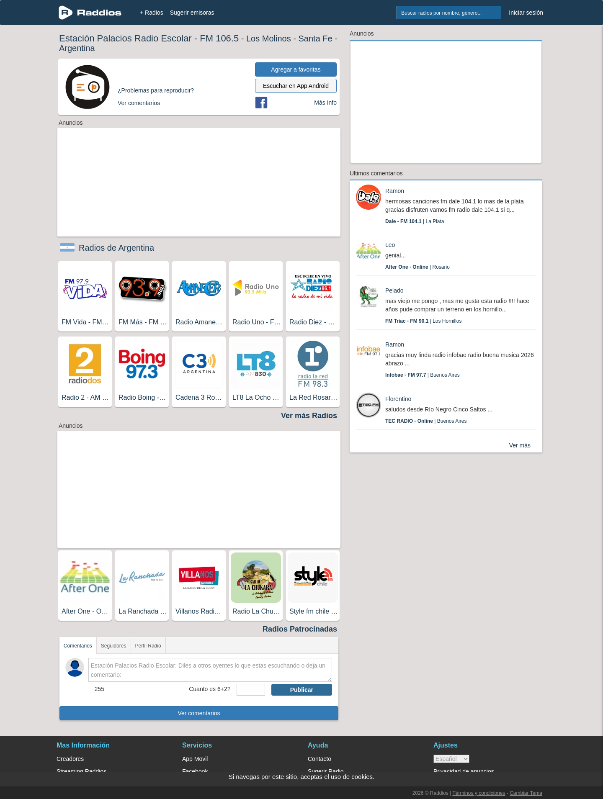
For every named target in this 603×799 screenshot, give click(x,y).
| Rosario (417, 267)
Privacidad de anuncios (463, 771)
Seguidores (113, 646)
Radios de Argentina (116, 247)
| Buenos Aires (422, 375)
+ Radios (151, 12)
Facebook (195, 771)
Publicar (301, 689)
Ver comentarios (199, 713)
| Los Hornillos (423, 321)
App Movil (195, 758)
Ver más (520, 445)
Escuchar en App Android (296, 85)
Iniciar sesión (526, 12)
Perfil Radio (148, 646)
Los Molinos (268, 38)
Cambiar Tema (526, 793)
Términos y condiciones (478, 793)
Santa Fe (315, 38)
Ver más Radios (309, 415)
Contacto (319, 758)
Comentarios (78, 646)
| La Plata (414, 221)
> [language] (451, 759)
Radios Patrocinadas (300, 629)
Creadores (70, 758)
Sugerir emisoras (192, 12)
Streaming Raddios (81, 771)
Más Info (325, 102)
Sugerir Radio (326, 771)
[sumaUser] (251, 690)
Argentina (77, 48)
